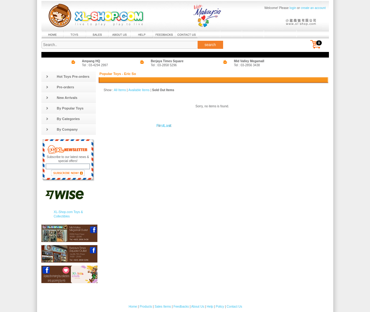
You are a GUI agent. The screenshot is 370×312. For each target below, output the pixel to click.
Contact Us (234, 306)
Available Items (138, 90)
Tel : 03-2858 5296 (164, 65)
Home (133, 306)
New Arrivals (61, 97)
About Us (197, 306)
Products (146, 306)
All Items (120, 90)
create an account (313, 8)
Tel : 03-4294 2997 (95, 65)
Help (210, 306)
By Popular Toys (65, 108)
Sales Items (163, 306)
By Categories (63, 119)
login (293, 8)
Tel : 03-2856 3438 (247, 65)
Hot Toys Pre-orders (68, 76)
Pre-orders (60, 87)
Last (167, 125)
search (210, 45)
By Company (62, 129)
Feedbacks (181, 306)
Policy (220, 306)
